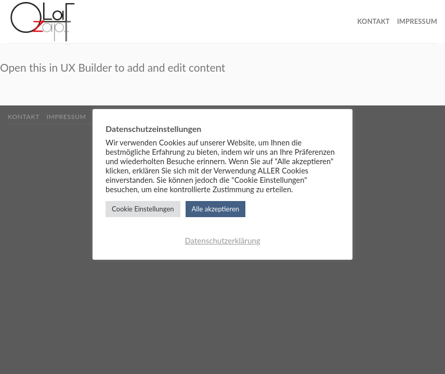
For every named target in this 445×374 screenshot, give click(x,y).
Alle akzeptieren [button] (215, 209)
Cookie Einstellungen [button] (143, 209)
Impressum (417, 21)
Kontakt (373, 21)
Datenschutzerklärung (222, 240)
